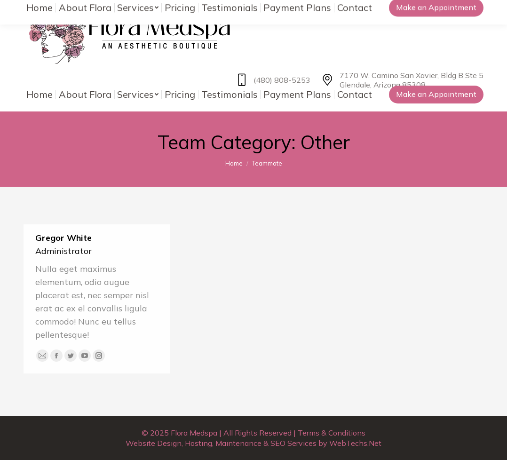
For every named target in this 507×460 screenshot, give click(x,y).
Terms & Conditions (331, 432)
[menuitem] (40, 94)
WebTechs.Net (355, 443)
